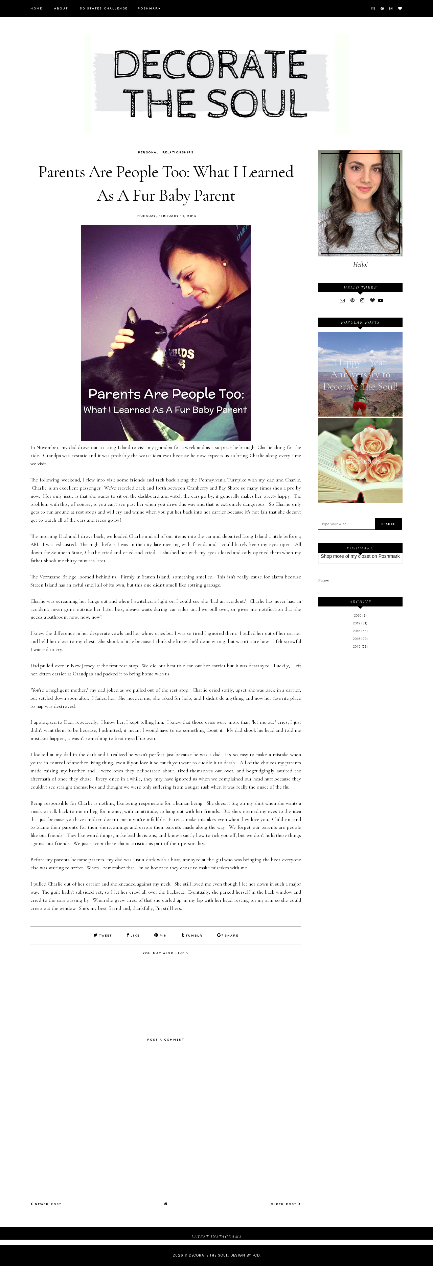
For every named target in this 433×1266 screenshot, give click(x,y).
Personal (148, 152)
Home (36, 8)
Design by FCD (245, 1255)
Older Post (286, 1204)
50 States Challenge (104, 8)
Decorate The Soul (208, 1255)
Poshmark (149, 8)
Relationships (178, 152)
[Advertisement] (360, 765)
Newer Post (46, 1204)
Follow (323, 580)
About (61, 8)
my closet (360, 556)
